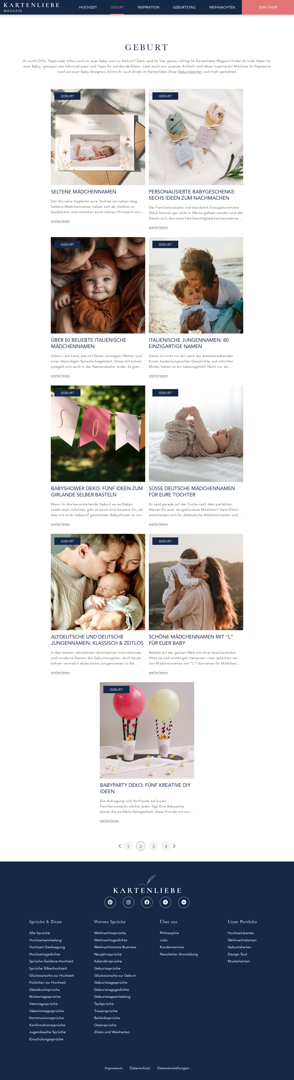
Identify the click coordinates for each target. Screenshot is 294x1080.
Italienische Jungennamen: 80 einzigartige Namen (189, 343)
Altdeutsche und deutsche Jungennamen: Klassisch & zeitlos (97, 640)
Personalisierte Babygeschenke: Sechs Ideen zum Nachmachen (192, 195)
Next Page (174, 846)
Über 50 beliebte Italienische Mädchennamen (88, 343)
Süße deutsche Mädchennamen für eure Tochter (192, 491)
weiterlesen (60, 221)
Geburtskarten (190, 71)
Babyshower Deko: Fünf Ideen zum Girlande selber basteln (97, 491)
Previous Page (120, 846)
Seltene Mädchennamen (83, 192)
